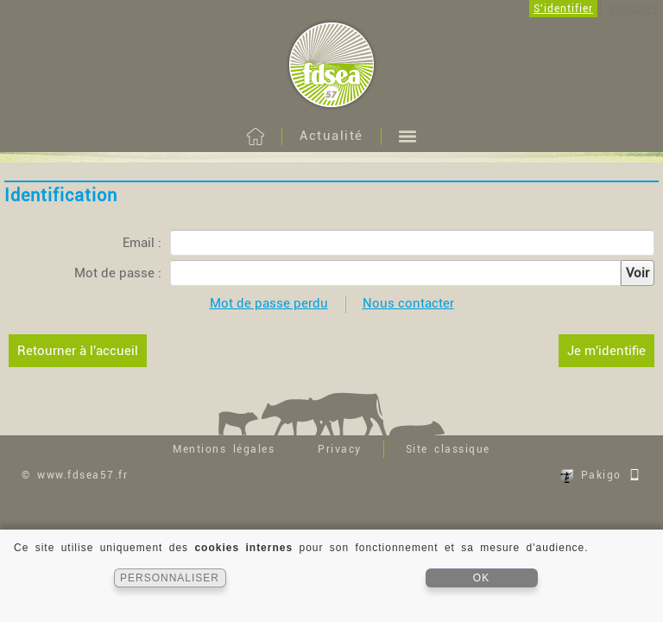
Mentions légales (224, 449)
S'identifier (563, 9)
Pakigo (600, 475)
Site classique (448, 449)
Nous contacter (408, 303)
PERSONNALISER (169, 578)
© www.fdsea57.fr (75, 475)
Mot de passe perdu (269, 303)
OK (481, 578)
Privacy (340, 449)
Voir (637, 273)
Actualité (331, 135)
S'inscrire (633, 9)
